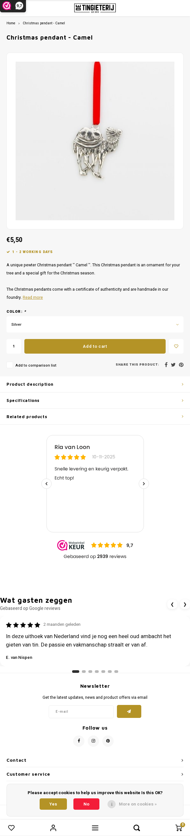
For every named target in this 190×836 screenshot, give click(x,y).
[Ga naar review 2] (84, 671)
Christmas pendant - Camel (44, 23)
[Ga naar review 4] (97, 671)
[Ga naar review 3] (90, 671)
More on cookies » (138, 804)
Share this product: (137, 365)
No (86, 804)
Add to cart (95, 346)
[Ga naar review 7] (116, 671)
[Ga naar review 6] (110, 671)
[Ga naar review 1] (75, 671)
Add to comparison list (36, 365)
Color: (16, 311)
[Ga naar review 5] (103, 671)
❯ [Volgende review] (185, 604)
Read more (33, 297)
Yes (53, 804)
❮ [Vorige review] (172, 604)
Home (10, 23)
